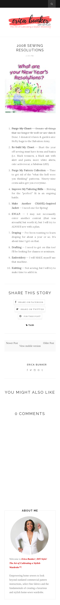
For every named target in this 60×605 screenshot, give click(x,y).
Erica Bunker (37, 364)
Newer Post (12, 343)
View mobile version (30, 346)
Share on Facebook (30, 302)
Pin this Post (32, 316)
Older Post (48, 343)
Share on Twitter (32, 309)
